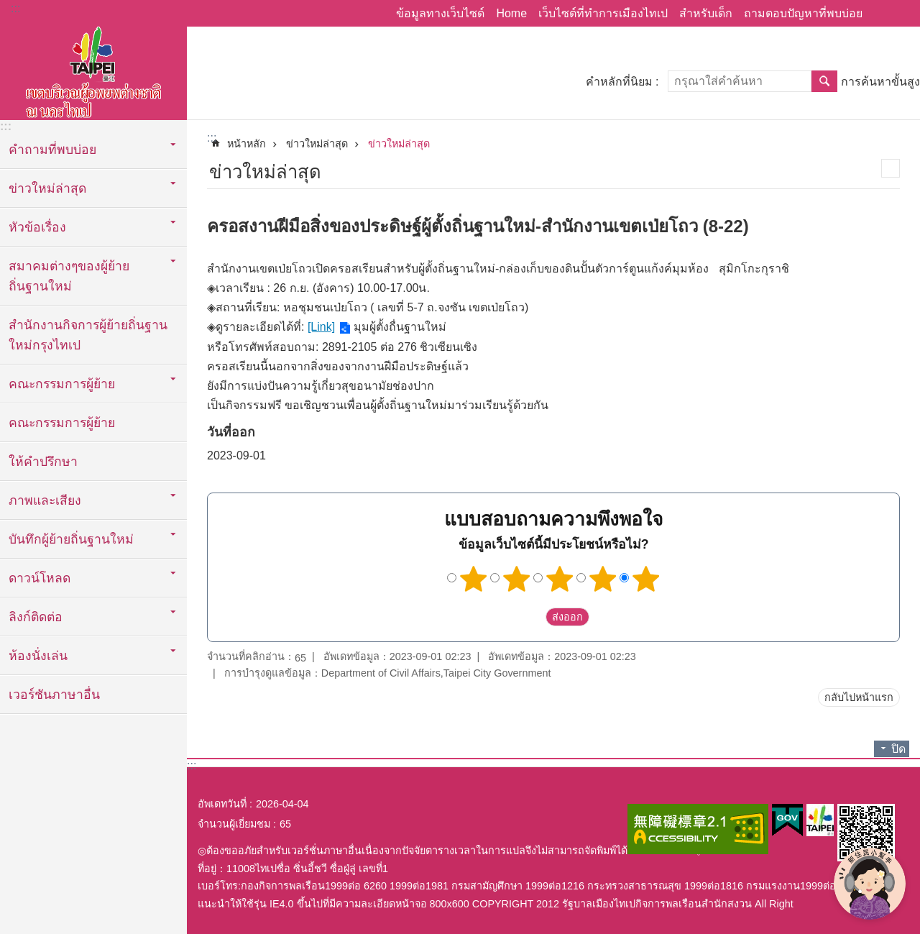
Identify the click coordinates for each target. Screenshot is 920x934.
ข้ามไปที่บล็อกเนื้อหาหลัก (7, 7)
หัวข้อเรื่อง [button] (37, 227)
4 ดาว (603, 578)
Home (511, 13)
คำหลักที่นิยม (619, 81)
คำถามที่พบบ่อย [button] (52, 149)
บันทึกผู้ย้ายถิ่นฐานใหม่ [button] (71, 539)
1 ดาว (473, 578)
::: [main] (211, 138)
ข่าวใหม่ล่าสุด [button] (47, 188)
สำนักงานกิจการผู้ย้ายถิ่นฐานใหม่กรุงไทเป (88, 335)
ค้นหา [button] (824, 81)
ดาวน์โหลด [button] (39, 578)
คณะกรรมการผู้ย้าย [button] (62, 384)
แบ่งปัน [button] (880, 13)
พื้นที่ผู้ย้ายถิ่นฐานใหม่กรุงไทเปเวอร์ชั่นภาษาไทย (93, 69)
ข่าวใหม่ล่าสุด (317, 144)
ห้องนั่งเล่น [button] (38, 656)
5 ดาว (646, 578)
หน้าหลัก (246, 144)
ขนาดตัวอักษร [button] (900, 13)
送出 (532, 617)
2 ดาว (516, 578)
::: (15, 8)
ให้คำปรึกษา (43, 461)
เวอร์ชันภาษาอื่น (54, 694)
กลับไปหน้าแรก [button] (858, 697)
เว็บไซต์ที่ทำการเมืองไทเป (603, 13)
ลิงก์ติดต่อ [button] (36, 617)
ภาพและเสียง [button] (45, 500)
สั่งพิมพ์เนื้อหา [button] (890, 168)
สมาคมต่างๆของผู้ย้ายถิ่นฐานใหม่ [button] (69, 276)
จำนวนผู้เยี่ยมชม (234, 824)
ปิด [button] (898, 749)
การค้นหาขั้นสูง (880, 81)
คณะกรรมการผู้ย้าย (62, 423)
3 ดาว (560, 578)
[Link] (321, 327)
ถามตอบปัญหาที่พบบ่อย (803, 13)
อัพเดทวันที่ (222, 804)
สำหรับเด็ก (705, 13)
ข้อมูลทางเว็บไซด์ (440, 13)
